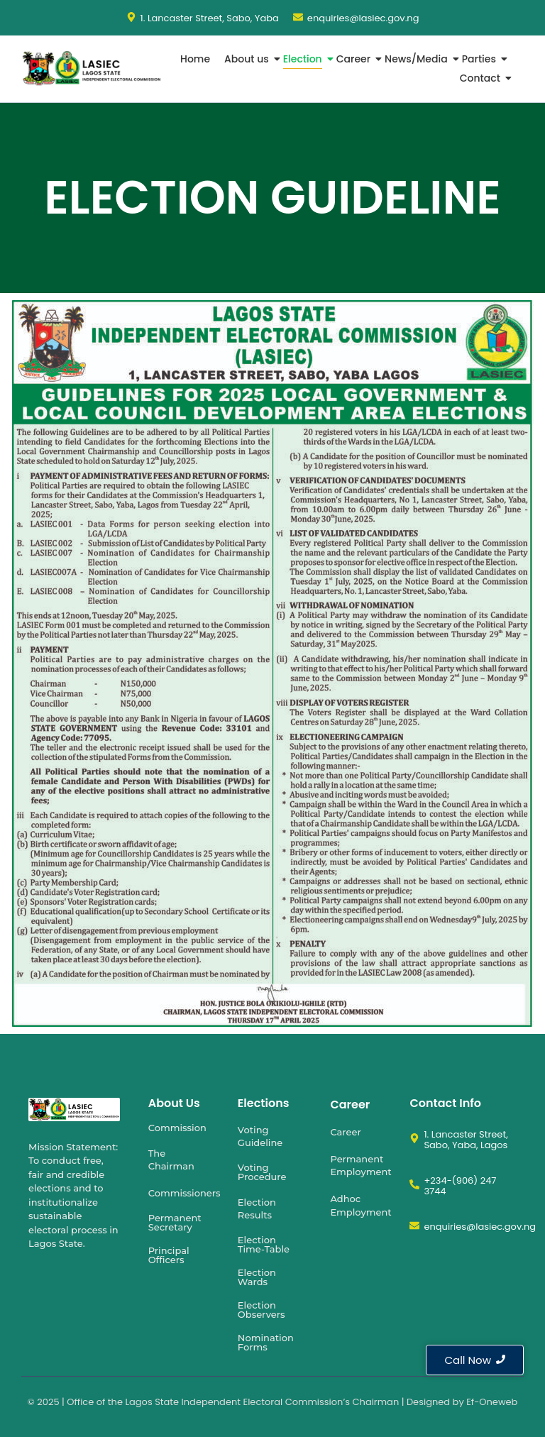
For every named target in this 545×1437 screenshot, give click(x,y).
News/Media (418, 59)
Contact (481, 78)
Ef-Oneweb (491, 1402)
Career (354, 59)
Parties (480, 59)
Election (304, 59)
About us (248, 59)
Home (195, 59)
